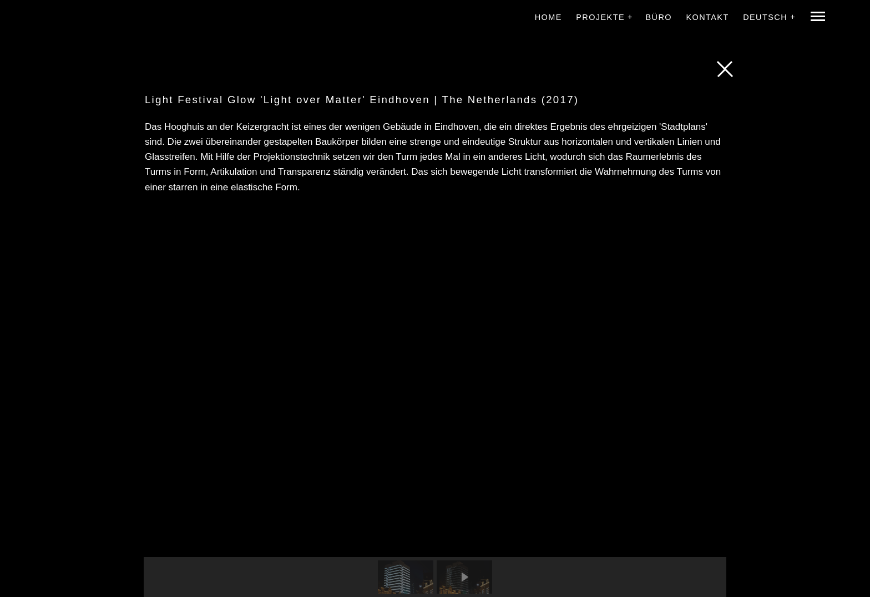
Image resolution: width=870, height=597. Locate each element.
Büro (658, 17)
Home (548, 17)
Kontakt (707, 17)
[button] (405, 577)
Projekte (600, 17)
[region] (435, 403)
